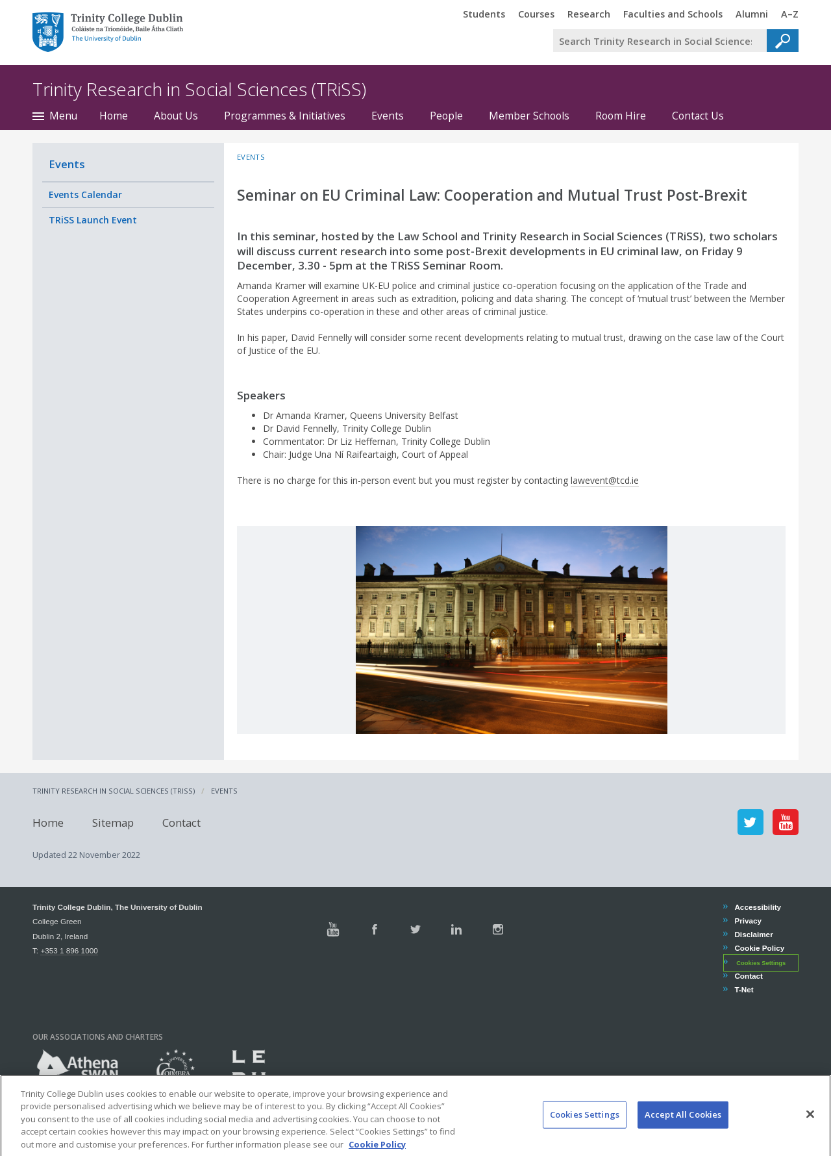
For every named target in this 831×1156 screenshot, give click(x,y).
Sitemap (113, 821)
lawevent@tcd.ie (605, 480)
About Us (176, 115)
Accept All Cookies (683, 1128)
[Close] (810, 1128)
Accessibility (757, 907)
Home (113, 115)
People (446, 115)
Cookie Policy (759, 948)
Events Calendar (85, 194)
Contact (181, 821)
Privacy (748, 920)
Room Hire (620, 115)
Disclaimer (753, 934)
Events (387, 115)
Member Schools (529, 115)
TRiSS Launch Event (93, 220)
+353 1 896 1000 (68, 950)
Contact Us (698, 115)
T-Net (743, 989)
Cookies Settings (761, 963)
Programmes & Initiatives (284, 115)
